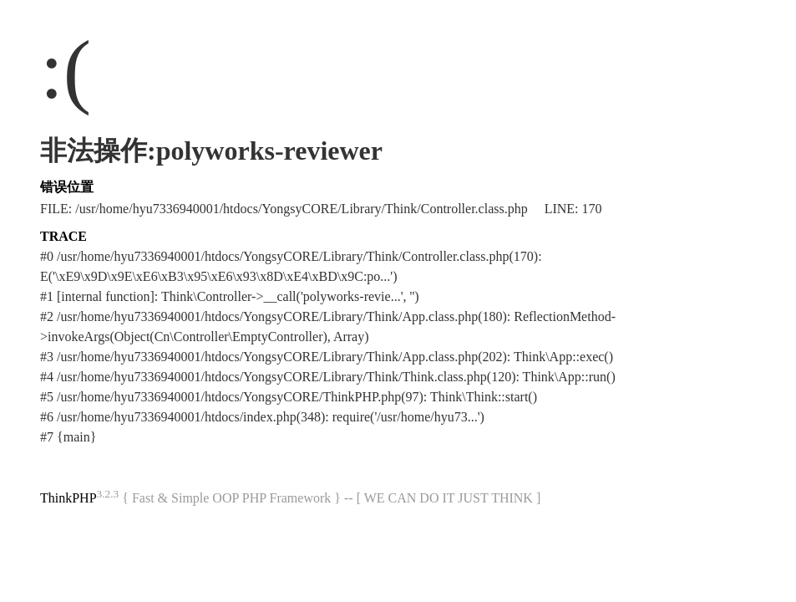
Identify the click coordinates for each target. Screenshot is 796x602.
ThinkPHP (68, 498)
